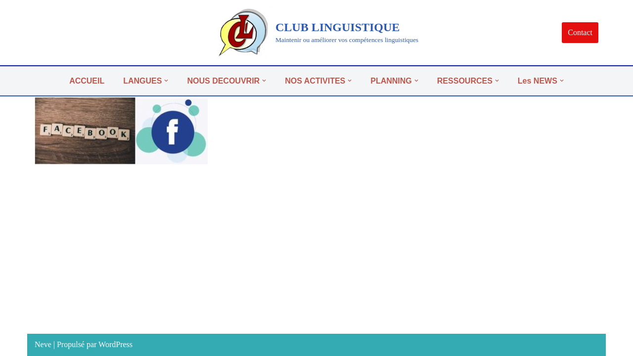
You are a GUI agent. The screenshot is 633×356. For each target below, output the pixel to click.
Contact (580, 32)
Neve (43, 344)
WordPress (115, 344)
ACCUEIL (86, 81)
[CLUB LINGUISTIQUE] (316, 32)
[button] (166, 81)
